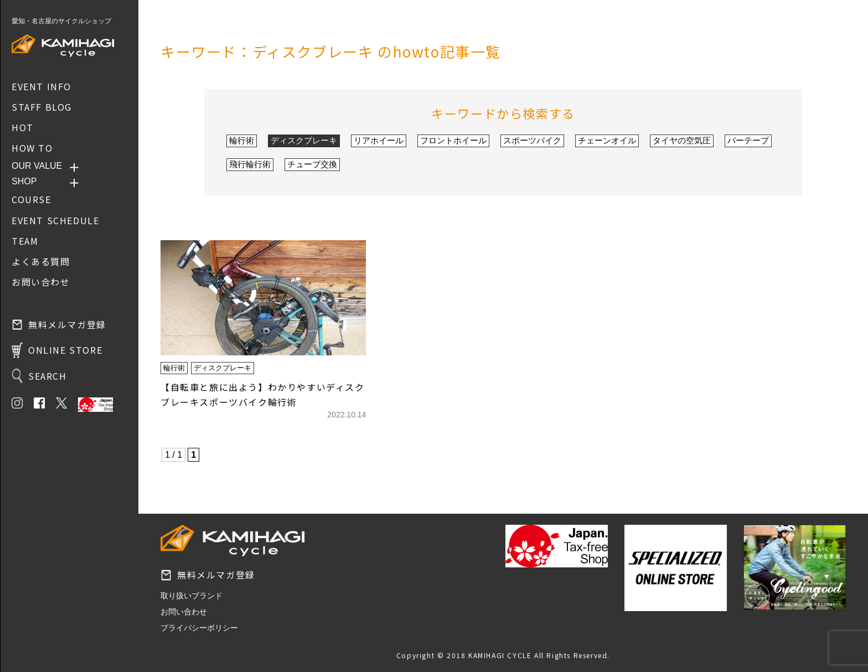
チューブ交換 (312, 164)
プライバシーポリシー (199, 627)
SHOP (24, 181)
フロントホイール (453, 140)
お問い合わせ (184, 611)
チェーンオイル (607, 140)
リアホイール (379, 140)
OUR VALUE (37, 165)
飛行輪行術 (250, 164)
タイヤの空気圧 (682, 140)
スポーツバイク (532, 140)
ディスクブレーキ (304, 140)
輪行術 (241, 140)
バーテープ (748, 140)
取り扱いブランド (192, 595)
